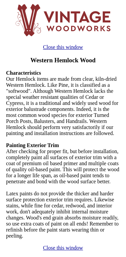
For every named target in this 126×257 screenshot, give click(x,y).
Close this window (63, 47)
